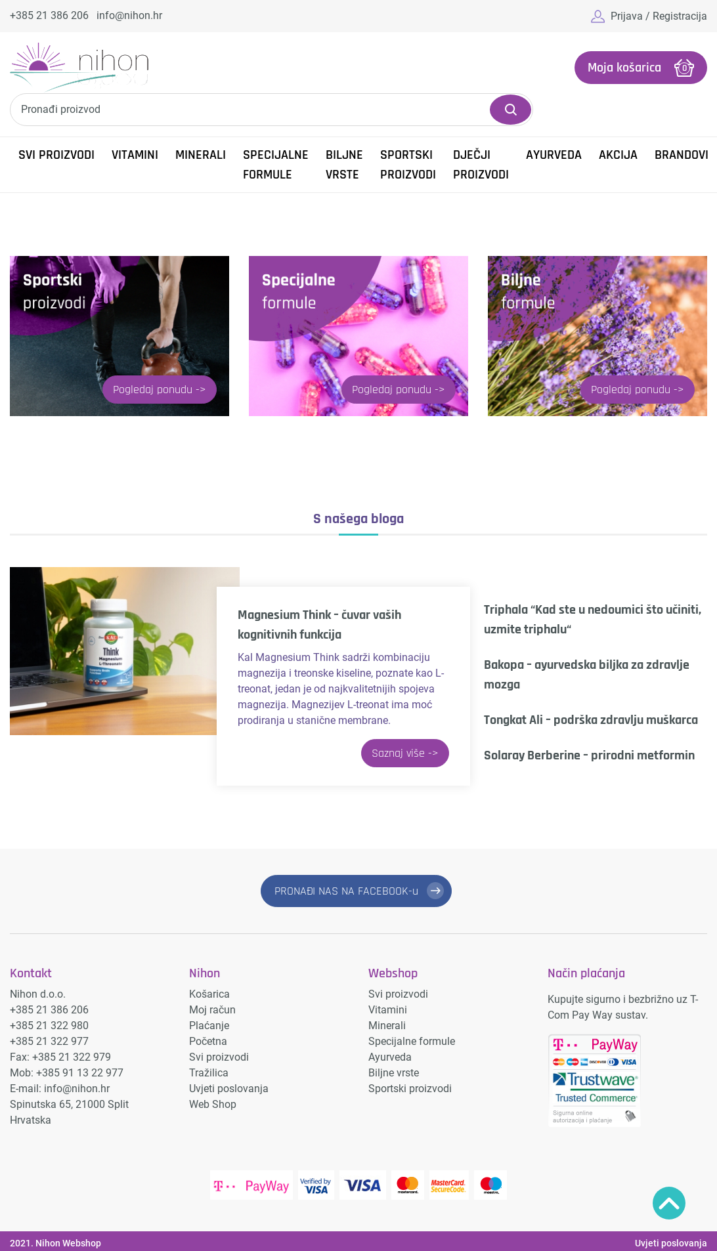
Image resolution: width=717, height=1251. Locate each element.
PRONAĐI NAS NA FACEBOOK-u (346, 891)
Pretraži (510, 110)
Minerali (200, 154)
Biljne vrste (344, 164)
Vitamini (135, 154)
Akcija (618, 154)
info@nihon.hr (129, 15)
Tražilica (208, 1073)
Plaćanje (209, 1025)
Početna (208, 1041)
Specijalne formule (276, 164)
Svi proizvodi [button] (56, 154)
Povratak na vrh (669, 1203)
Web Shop (212, 1104)
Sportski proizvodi (408, 164)
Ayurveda (554, 154)
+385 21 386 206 (49, 15)
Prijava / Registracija (659, 16)
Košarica (209, 994)
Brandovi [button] (681, 154)
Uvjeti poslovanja (229, 1088)
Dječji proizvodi (481, 164)
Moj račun (212, 1010)
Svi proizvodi (219, 1057)
